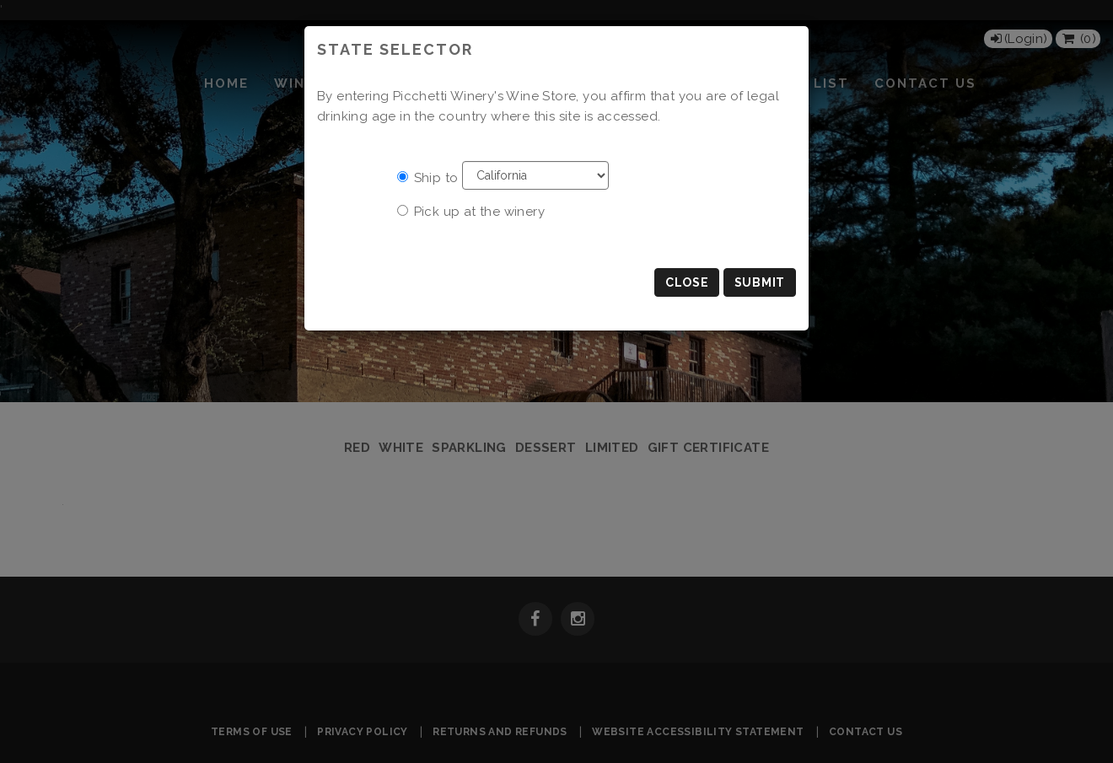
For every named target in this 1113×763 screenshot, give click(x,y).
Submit (759, 282)
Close (687, 282)
